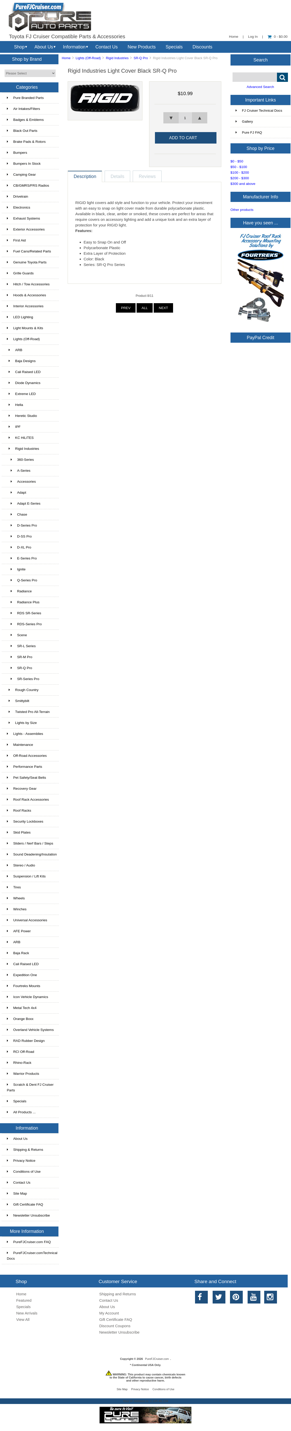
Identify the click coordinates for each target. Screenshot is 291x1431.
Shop (19, 46)
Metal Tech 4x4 (22, 1008)
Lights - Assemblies (25, 734)
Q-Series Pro (22, 580)
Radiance (19, 591)
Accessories (21, 481)
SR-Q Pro (141, 58)
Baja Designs (21, 361)
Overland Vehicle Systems (30, 1030)
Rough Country (23, 690)
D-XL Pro (19, 547)
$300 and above (243, 184)
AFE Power (19, 931)
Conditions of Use (24, 1171)
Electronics (18, 207)
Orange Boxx (20, 1019)
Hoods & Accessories (26, 295)
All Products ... (21, 1112)
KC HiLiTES (20, 438)
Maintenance (20, 745)
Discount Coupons (114, 1326)
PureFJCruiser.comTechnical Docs (32, 1255)
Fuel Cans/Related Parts (29, 251)
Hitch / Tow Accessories (28, 284)
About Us (43, 46)
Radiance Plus (23, 602)
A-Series (18, 470)
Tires (14, 887)
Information (74, 46)
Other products (242, 210)
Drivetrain (17, 196)
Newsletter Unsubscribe (28, 1215)
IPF (14, 427)
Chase (17, 514)
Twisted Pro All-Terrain (28, 712)
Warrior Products (23, 1074)
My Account (109, 1313)
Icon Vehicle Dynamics (27, 997)
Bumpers (17, 153)
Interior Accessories (25, 306)
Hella (15, 405)
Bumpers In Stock (24, 163)
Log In (253, 37)
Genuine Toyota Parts (26, 262)
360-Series (20, 460)
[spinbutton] (185, 117)
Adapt (16, 492)
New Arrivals (26, 1313)
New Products (142, 46)
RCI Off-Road (20, 1052)
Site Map (17, 1193)
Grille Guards (20, 273)
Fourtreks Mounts (23, 986)
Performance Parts (24, 767)
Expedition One (22, 975)
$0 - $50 (237, 161)
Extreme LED (21, 394)
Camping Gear (21, 174)
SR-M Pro (19, 657)
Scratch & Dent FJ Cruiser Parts (30, 1087)
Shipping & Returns (25, 1150)
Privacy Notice (21, 1160)
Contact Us (106, 46)
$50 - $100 (239, 167)
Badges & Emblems (25, 120)
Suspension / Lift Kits (26, 876)
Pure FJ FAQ (249, 132)
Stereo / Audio (21, 865)
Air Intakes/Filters (23, 109)
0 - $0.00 (278, 37)
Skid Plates (19, 832)
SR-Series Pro (23, 679)
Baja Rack (18, 953)
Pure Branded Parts (25, 98)
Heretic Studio (22, 416)
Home (233, 37)
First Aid (16, 240)
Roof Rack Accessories (28, 799)
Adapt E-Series (24, 503)
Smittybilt (18, 701)
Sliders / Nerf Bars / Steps (30, 843)
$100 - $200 (240, 172)
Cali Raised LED (24, 372)
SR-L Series (21, 646)
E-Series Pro (22, 558)
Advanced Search (260, 87)
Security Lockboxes (25, 821)
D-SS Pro (19, 536)
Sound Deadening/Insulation (32, 854)
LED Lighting (20, 317)
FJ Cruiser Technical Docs (259, 110)
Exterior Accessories (26, 229)
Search (260, 59)
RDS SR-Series (24, 613)
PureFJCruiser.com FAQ (29, 1242)
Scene (17, 635)
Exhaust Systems (23, 218)
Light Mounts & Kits (25, 328)
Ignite (16, 569)
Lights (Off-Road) (88, 58)
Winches (17, 909)
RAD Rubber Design (26, 1041)
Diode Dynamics (24, 383)
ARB (14, 350)
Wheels (16, 898)
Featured (23, 1300)
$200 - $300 (240, 178)
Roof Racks (19, 810)
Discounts (202, 46)
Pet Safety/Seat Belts (26, 778)
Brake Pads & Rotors (26, 142)
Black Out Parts (22, 131)
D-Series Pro (22, 525)
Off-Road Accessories (27, 756)
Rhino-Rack (19, 1063)
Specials (174, 46)
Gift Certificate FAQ (25, 1204)
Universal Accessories (27, 920)
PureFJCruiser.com (157, 1358)
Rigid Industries (117, 58)
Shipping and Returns (117, 1294)
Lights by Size (22, 723)
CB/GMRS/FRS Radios (28, 185)
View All (22, 1319)
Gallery (244, 121)
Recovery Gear (22, 788)
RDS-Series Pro (24, 624)
